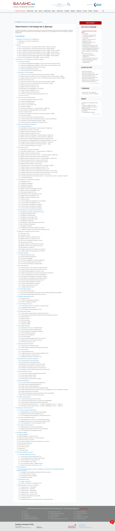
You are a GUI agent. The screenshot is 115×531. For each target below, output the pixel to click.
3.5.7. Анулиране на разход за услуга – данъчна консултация (33, 160)
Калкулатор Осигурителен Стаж (89, 77)
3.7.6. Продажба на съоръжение (26, 220)
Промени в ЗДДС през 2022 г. (89, 105)
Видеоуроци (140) (86, 41)
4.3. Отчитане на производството (25, 425)
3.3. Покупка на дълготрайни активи (26, 97)
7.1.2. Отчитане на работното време (27, 473)
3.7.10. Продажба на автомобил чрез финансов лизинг (31, 227)
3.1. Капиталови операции (23, 61)
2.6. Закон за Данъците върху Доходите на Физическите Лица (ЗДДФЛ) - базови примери (38, 55)
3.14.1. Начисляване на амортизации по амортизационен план (33, 313)
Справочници (47, 10)
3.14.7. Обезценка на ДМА (24, 323)
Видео (53, 10)
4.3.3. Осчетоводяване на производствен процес (30, 430)
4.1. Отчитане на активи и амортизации (26, 410)
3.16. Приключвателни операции (25, 343)
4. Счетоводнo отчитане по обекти (24, 407)
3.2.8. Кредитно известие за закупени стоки (28, 86)
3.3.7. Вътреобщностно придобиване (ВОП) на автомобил (32, 110)
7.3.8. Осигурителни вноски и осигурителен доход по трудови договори (35, 499)
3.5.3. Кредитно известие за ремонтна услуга (29, 153)
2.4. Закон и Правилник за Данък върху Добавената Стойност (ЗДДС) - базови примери (38, 52)
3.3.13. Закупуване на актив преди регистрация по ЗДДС (31, 120)
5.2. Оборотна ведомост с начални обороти (27, 436)
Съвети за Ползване (20, 10)
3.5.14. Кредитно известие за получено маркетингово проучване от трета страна (38, 172)
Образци (73, 10)
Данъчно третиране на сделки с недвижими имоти (89, 107)
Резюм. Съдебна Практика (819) (90, 49)
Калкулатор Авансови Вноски (89, 81)
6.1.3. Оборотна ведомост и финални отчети (29, 459)
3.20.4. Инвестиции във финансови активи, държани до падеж (33, 387)
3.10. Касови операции (22, 265)
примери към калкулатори (28, 517)
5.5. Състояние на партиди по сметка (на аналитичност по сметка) (33, 441)
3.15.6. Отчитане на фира (24, 336)
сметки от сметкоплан (80, 513)
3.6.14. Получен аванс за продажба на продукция (30, 204)
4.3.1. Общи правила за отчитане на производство (30, 426)
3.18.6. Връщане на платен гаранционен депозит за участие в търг (34, 369)
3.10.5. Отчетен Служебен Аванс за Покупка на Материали (32, 274)
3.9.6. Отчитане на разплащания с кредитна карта (30, 263)
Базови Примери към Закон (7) (89, 59)
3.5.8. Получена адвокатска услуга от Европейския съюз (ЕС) (33, 161)
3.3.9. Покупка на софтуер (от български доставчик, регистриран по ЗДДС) (36, 113)
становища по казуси (53, 511)
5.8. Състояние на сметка (23, 446)
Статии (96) (85, 33)
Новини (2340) (85, 62)
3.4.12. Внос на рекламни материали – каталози (29, 145)
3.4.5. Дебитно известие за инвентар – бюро (29, 133)
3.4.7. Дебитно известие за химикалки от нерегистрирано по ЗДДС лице (35, 136)
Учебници (66, 10)
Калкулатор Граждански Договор (90, 74)
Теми (36, 10)
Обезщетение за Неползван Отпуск (90, 80)
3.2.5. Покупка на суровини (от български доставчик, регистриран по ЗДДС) (36, 81)
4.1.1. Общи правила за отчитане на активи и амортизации (32, 412)
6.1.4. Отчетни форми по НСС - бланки (27, 461)
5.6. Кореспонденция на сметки (24, 443)
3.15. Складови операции (23, 325)
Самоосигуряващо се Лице (88, 75)
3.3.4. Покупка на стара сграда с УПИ (27, 104)
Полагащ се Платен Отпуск (88, 78)
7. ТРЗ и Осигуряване (20, 467)
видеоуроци (25, 515)
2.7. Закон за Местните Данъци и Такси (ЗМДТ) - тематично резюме (33, 57)
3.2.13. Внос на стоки (23, 95)
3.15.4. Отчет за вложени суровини (26, 333)
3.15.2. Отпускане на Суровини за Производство (30, 329)
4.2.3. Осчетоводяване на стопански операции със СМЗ (31, 423)
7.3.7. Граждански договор (24, 497)
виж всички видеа (96, 114)
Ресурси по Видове (88, 27)
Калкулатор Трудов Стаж (88, 72)
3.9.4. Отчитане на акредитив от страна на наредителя (31, 260)
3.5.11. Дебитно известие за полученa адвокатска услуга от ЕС (33, 167)
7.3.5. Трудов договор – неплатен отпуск (28, 494)
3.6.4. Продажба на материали (25, 186)
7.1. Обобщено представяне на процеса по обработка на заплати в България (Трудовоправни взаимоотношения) (40, 469)
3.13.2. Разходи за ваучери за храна (26, 307)
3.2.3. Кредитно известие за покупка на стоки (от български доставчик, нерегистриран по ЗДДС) (41, 78)
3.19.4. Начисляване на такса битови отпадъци (29, 378)
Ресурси (85, 10)
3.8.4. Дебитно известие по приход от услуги (29, 238)
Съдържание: (20, 36)
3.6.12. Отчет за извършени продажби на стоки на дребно (32, 200)
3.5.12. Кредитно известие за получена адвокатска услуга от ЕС (33, 168)
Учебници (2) (85, 56)
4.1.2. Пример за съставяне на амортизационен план (31, 413)
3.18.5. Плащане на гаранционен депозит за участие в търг (32, 367)
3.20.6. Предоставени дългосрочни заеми (28, 391)
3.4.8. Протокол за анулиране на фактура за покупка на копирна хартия (35, 138)
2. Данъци (17, 44)
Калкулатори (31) (86, 43)
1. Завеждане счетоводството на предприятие (27, 39)
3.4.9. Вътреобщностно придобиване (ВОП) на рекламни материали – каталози (37, 140)
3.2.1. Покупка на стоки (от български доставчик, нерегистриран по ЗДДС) (36, 74)
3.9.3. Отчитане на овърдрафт (25, 258)
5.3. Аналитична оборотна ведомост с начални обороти (30, 437)
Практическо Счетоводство (89, 92)
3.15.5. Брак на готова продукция (26, 334)
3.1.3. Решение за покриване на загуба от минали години (32, 67)
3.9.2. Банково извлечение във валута (27, 256)
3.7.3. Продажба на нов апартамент (26, 215)
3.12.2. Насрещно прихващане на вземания (28, 300)
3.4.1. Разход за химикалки (24, 126)
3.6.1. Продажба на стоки (24, 181)
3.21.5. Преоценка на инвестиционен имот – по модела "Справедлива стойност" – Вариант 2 (40, 405)
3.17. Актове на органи (22, 349)
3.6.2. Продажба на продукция (25, 183)
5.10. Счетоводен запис (22, 450)
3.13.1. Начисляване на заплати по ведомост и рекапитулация (33, 305)
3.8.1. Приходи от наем (23, 233)
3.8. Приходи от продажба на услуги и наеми (28, 231)
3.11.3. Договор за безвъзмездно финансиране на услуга (32, 294)
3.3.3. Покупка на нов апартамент (26, 103)
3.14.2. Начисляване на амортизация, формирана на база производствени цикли (38, 315)
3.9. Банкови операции (22, 252)
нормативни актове (79, 519)
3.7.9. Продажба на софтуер (25, 225)
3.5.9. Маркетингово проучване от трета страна (29, 163)
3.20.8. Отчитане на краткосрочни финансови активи (31, 394)
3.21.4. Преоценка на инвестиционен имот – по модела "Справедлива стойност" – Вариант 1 (40, 404)
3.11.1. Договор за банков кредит (26, 290)
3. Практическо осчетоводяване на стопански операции (29, 59)
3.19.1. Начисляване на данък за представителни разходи (32, 373)
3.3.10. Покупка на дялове (24, 115)
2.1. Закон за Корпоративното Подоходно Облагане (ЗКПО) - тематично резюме (36, 46)
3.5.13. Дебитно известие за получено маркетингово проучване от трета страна (37, 170)
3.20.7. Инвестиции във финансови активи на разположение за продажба (36, 393)
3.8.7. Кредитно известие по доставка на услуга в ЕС (30, 243)
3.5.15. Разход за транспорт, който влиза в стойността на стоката (34, 174)
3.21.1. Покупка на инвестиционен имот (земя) (29, 398)
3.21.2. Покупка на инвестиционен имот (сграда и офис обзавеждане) (35, 400)
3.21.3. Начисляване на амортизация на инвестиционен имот (33, 402)
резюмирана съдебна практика (30, 518)
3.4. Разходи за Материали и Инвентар (26, 124)
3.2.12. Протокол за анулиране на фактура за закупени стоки (33, 93)
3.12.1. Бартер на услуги (24, 298)
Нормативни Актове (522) (88, 55)
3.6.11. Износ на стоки (23, 199)
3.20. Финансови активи (23, 380)
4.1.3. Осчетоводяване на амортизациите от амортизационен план (34, 415)
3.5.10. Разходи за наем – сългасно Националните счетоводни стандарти (36, 165)
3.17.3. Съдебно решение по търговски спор (28, 355)
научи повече (84, 508)
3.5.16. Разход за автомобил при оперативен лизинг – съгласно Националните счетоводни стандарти (43, 175)
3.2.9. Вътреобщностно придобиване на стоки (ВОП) (30, 88)
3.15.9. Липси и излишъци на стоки (26, 341)
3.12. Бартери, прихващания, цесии (25, 296)
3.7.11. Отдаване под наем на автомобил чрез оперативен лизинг (34, 229)
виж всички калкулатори (95, 83)
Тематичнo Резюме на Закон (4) (90, 58)
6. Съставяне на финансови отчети (24, 452)
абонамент (90, 23)
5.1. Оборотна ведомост (23, 434)
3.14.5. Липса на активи (23, 320)
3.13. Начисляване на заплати (24, 303)
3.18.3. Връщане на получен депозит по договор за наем (31, 364)
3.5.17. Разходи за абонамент (25, 177)
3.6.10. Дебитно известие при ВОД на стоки (28, 197)
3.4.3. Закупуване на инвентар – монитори (28, 129)
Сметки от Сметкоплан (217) (89, 39)
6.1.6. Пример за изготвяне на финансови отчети (30, 465)
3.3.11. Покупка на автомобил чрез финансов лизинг (31, 117)
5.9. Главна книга (21, 448)
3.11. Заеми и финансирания (24, 288)
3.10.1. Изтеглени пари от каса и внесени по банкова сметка (32, 267)
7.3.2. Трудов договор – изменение (26, 488)
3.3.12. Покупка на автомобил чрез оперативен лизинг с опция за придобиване (37, 118)
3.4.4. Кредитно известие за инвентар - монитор (29, 131)
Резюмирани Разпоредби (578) (89, 46)
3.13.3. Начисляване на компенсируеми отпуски (30, 309)
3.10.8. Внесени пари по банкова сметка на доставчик (31, 279)
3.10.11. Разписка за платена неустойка (27, 285)
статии (24, 511)
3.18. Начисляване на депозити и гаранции (27, 358)
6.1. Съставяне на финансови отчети (26, 454)
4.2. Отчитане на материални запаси (26, 417)
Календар (96, 10)
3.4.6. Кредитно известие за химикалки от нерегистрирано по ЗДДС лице (35, 135)
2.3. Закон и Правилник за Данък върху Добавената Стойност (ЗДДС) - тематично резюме (38, 50)
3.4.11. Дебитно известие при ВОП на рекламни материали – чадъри (34, 143)
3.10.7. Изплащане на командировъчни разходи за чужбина (32, 278)
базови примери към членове (55, 513)
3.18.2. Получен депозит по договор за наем (28, 362)
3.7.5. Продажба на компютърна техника (28, 218)
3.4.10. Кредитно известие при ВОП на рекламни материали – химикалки (35, 142)
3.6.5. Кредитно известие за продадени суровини (30, 188)
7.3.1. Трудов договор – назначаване (27, 487)
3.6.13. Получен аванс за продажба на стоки (29, 202)
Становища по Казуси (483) (89, 35)
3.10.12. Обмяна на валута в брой (26, 286)
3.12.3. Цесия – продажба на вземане (27, 301)
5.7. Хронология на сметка (23, 444)
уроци (24, 513)
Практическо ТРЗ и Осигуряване (90, 93)
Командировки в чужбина (88, 112)
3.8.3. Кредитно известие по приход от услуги (29, 236)
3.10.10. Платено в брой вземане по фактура (29, 283)
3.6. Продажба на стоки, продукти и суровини (28, 179)
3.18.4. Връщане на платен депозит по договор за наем (31, 365)
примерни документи (53, 515)
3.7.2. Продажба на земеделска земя (27, 213)
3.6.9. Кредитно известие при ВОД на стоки (28, 195)
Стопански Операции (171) (88, 36)
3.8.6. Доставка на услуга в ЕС (25, 242)
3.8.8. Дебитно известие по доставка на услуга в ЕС (30, 245)
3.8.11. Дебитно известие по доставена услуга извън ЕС (31, 250)
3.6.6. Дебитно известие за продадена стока (28, 190)
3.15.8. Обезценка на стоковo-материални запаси (30, 340)
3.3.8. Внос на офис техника (25, 111)
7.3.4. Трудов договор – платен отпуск (27, 492)
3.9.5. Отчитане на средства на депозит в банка (29, 261)
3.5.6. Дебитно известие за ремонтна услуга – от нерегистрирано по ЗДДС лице (37, 158)
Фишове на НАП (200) (87, 53)
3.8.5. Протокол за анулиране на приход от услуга (30, 240)
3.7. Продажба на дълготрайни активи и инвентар (29, 209)
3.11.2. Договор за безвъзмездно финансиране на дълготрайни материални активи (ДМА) (40, 292)
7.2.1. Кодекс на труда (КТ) (24, 481)
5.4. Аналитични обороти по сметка (25, 439)
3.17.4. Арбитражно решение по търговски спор (29, 356)
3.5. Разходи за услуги (22, 147)
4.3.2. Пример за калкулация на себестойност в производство (33, 428)
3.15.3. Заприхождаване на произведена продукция (30, 331)
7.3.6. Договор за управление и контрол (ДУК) (29, 495)
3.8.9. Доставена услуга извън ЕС (26, 247)
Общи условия (82, 526)
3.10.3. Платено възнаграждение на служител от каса (31, 271)
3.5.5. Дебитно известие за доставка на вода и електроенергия (33, 156)
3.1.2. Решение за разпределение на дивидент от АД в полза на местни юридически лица (39, 65)
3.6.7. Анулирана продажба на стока (27, 192)
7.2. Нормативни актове (23, 479)
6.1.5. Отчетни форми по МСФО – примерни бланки (30, 463)
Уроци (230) (85, 38)
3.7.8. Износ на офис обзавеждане (26, 224)
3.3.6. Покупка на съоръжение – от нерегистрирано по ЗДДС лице (34, 108)
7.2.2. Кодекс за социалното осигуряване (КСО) (29, 483)
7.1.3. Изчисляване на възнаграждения (27, 475)
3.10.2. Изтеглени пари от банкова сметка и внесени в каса (32, 269)
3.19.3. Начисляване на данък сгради (27, 376)
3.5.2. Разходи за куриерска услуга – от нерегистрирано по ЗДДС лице (35, 151)
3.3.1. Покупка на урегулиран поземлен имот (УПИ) (30, 99)
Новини (90, 10)
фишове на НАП (52, 517)
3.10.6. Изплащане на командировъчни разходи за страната (32, 276)
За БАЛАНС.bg (82, 524)
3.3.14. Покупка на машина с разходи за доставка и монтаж (32, 122)
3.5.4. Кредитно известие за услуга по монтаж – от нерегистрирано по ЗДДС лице (38, 154)
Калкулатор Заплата (87, 71)
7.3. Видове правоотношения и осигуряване (28, 485)
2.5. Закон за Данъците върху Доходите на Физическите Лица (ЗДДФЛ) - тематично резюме (38, 53)
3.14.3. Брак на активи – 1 (24, 316)
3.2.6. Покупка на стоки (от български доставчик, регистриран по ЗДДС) (35, 83)
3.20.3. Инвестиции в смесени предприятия (28, 386)
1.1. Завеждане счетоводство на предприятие (28, 41)
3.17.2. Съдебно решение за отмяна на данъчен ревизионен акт (33, 353)
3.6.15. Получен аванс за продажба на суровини (30, 206)
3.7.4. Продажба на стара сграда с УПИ (27, 217)
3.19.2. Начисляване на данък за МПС (27, 375)
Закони (40, 10)
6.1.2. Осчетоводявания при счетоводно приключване (31, 458)
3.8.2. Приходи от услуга (24, 235)
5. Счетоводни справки (21, 432)
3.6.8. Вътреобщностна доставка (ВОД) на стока (30, 193)
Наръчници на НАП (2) (87, 61)
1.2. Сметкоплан (21, 42)
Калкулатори (30, 10)
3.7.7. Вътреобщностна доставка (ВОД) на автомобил (31, 222)
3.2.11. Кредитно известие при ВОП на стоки (28, 92)
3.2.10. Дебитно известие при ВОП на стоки (28, 90)
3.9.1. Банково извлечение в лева (26, 254)
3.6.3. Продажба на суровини (25, 185)
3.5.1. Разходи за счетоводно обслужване (28, 149)
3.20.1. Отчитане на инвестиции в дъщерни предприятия (31, 382)
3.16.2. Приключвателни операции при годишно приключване (33, 347)
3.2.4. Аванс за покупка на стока (26, 79)
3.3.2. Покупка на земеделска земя (26, 101)
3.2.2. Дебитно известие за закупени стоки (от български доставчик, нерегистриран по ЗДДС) (40, 76)
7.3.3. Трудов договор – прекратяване (27, 490)
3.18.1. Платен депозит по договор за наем (28, 360)
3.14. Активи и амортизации (24, 311)
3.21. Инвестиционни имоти (24, 396)
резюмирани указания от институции (57, 518)
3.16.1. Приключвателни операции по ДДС (28, 345)
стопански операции (79, 511)
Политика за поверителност (85, 527)
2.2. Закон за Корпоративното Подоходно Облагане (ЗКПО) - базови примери (35, 48)
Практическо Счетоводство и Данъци (32, 22)
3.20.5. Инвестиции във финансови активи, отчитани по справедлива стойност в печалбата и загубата (43, 389)
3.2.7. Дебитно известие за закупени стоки (28, 85)
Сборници (78, 10)
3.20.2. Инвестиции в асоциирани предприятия (29, 384)
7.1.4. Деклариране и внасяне (25, 477)
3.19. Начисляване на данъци (24, 371)
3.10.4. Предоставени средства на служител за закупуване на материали (35, 272)
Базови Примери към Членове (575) (91, 48)
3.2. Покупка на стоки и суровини (25, 72)
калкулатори (77, 515)
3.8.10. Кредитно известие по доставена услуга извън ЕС (32, 249)
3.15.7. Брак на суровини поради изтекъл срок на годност (32, 338)
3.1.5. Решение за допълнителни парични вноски (30, 70)
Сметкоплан (60, 10)
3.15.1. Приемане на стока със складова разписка (30, 327)
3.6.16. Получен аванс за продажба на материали (30, 207)
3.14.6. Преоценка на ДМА (24, 322)
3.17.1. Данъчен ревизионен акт (25, 351)
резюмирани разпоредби (80, 517)
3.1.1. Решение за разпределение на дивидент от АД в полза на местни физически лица (39, 63)
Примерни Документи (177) (88, 42)
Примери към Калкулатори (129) (90, 45)
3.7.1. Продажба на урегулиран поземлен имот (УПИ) (31, 211)
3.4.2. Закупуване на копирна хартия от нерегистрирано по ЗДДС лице (35, 128)
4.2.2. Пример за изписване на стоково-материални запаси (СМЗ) (34, 421)
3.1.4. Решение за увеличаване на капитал (28, 68)
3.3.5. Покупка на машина (24, 106)
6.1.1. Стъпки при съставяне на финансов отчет (29, 456)
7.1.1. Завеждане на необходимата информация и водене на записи (34, 472)
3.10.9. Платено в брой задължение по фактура (29, 281)
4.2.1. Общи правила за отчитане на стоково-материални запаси (34, 419)
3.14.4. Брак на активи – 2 (24, 318)
